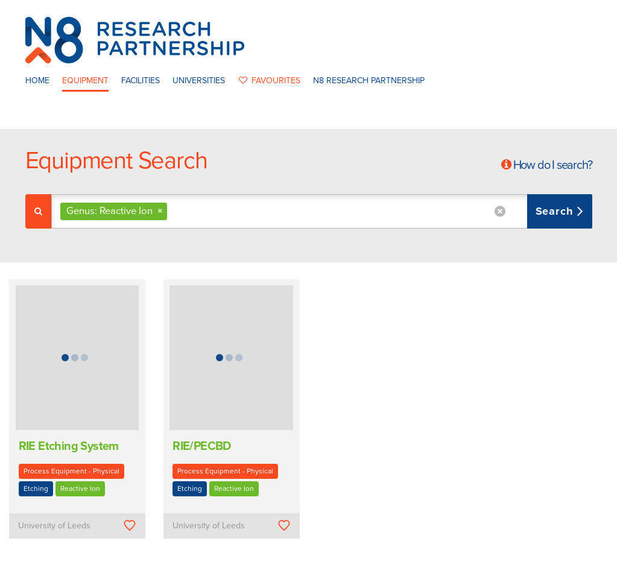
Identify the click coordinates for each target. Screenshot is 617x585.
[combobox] (321, 211)
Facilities (140, 80)
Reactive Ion (80, 488)
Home (37, 80)
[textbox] (174, 211)
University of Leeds (54, 525)
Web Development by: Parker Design (486, 572)
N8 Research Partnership (369, 80)
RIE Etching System (69, 446)
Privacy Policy (385, 572)
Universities (198, 80)
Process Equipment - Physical (71, 471)
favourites (269, 80)
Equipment (85, 80)
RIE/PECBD (201, 446)
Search (556, 211)
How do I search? (552, 165)
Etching (36, 488)
